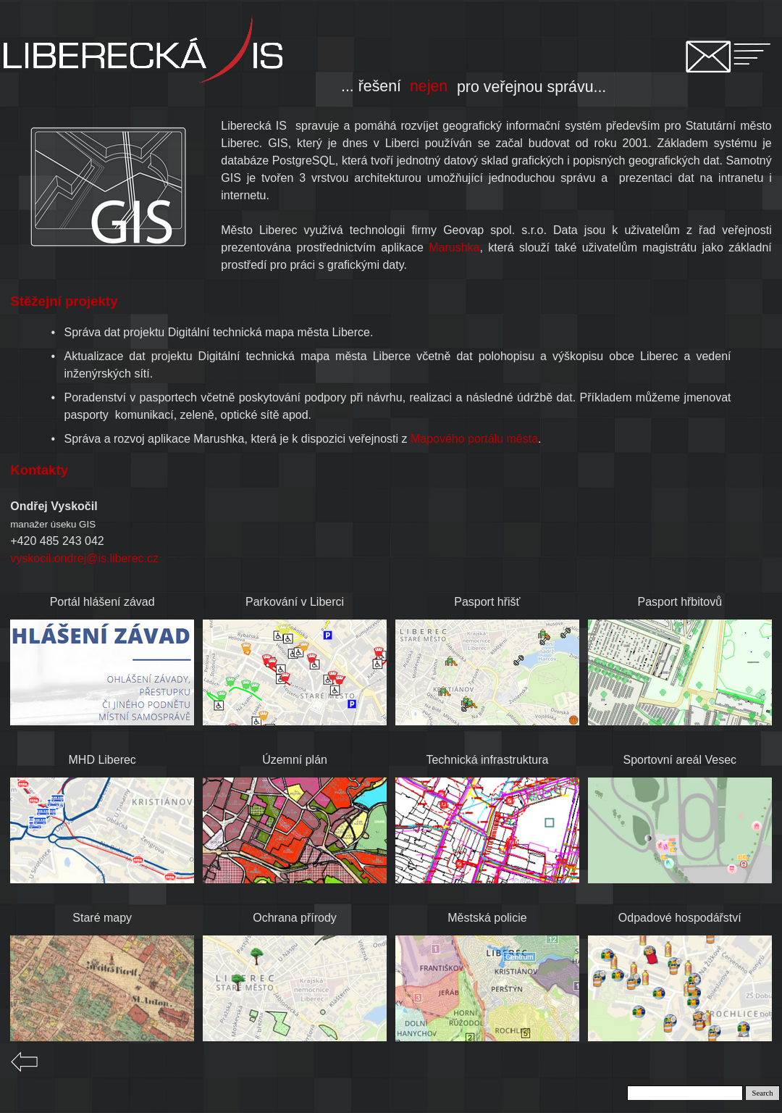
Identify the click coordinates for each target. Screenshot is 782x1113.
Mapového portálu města (474, 439)
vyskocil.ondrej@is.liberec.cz (84, 558)
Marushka (454, 247)
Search (762, 1093)
